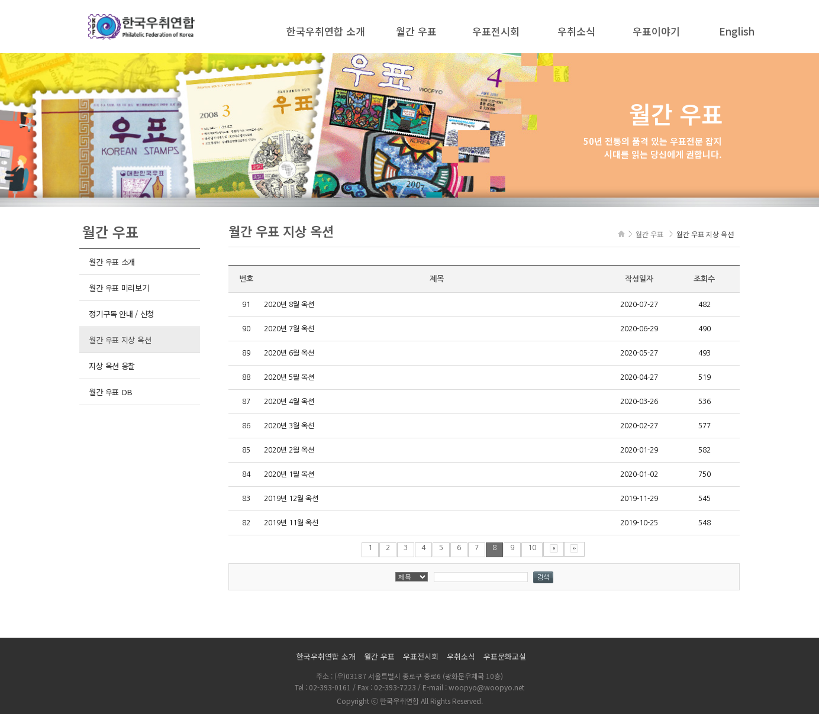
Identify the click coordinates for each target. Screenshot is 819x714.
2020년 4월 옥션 (289, 401)
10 (532, 547)
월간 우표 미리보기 (119, 287)
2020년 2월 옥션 (289, 450)
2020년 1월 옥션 (289, 474)
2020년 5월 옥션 (289, 377)
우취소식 (576, 31)
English (736, 31)
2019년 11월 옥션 (291, 522)
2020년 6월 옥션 (289, 353)
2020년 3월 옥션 (289, 425)
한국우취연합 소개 (325, 31)
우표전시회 (496, 31)
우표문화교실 (504, 656)
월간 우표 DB (111, 392)
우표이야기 (656, 31)
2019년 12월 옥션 (291, 498)
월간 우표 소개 (112, 261)
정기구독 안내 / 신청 (121, 313)
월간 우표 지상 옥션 (120, 339)
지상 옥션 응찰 (112, 365)
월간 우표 (416, 31)
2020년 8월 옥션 (289, 304)
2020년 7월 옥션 (289, 328)
